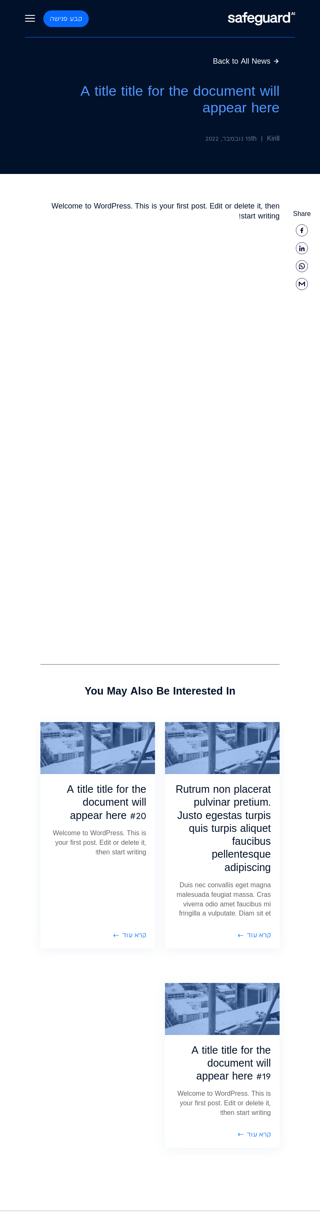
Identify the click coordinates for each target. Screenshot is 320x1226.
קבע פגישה (66, 18)
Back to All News (246, 61)
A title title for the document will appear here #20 (106, 802)
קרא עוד (254, 935)
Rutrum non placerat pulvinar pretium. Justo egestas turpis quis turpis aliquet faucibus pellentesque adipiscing (223, 828)
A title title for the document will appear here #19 (231, 1063)
